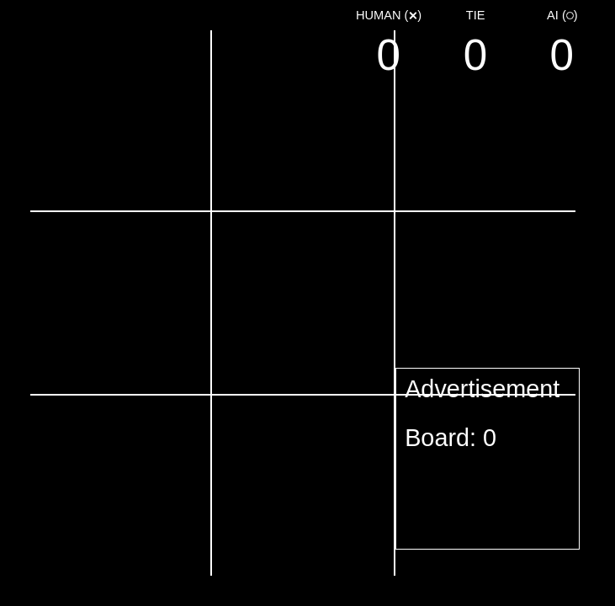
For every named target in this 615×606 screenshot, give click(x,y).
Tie (475, 15)
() (388, 15)
